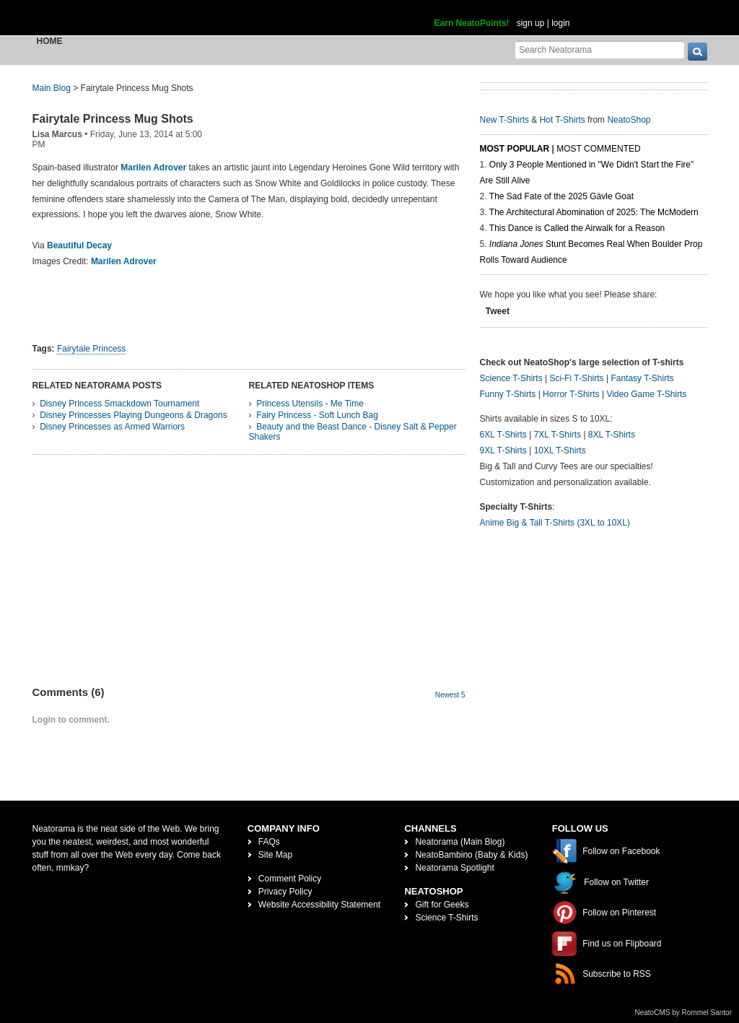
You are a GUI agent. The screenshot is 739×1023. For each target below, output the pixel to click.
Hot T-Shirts (562, 120)
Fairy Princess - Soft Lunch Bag (317, 415)
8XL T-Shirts (611, 435)
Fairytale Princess (91, 349)
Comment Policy (289, 879)
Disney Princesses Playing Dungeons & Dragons (133, 415)
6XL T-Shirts (503, 435)
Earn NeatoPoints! (472, 23)
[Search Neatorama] (599, 49)
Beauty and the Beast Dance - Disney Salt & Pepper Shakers (353, 432)
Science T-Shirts (511, 378)
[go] (697, 52)
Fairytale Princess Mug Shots (112, 119)
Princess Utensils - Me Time (310, 404)
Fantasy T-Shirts (642, 378)
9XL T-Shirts (503, 450)
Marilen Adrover (124, 261)
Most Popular (515, 149)
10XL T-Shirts (560, 450)
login (560, 23)
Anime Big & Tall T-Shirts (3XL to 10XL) (555, 523)
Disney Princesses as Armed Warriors (112, 427)
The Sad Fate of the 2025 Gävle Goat (561, 196)
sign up (531, 23)
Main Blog (51, 88)
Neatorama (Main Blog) (459, 842)
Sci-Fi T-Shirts (576, 378)
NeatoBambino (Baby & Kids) (471, 855)
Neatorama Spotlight (454, 868)
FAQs (269, 842)
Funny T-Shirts (508, 394)
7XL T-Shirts (557, 435)
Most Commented (598, 149)
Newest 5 (450, 695)
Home (50, 41)
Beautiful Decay (79, 245)
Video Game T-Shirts (646, 394)
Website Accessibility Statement (319, 905)
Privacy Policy (285, 892)
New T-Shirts (504, 120)
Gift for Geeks (441, 905)
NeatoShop (628, 120)
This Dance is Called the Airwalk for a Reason (577, 228)
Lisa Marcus (57, 134)
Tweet (498, 311)
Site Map (275, 855)
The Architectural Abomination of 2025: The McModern (594, 212)
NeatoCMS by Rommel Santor (684, 1013)
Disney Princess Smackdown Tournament (119, 404)
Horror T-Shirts (571, 394)
